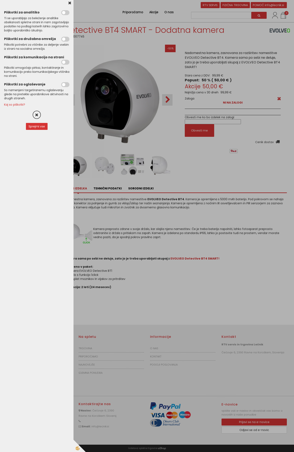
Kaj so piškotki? (14, 105)
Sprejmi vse (37, 126)
